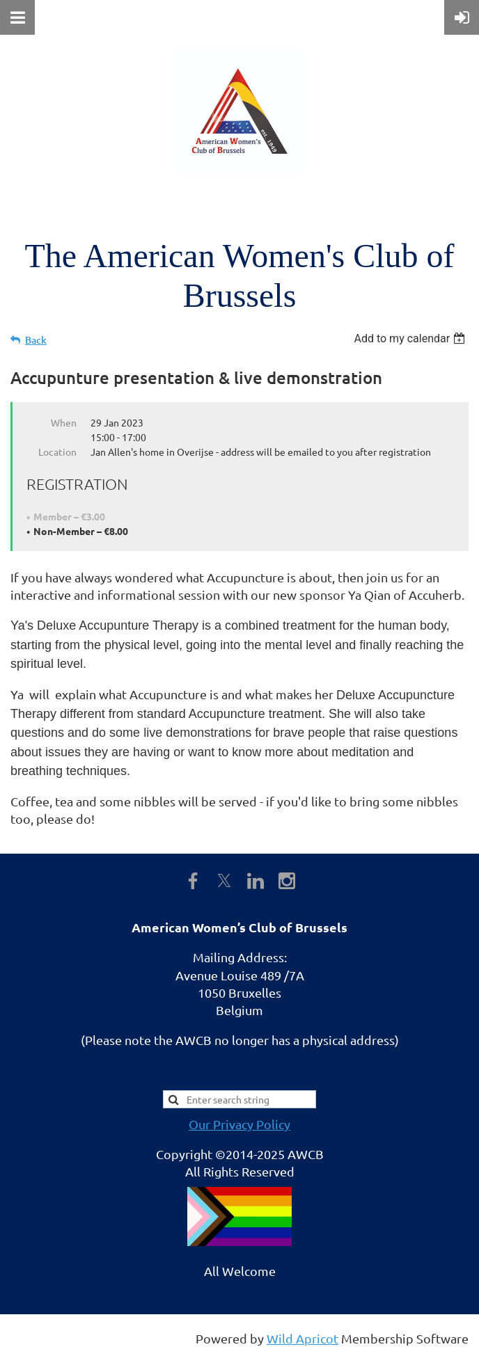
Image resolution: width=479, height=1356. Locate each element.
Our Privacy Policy (239, 1124)
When (64, 422)
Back (36, 339)
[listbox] (411, 338)
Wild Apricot (302, 1338)
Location (57, 451)
